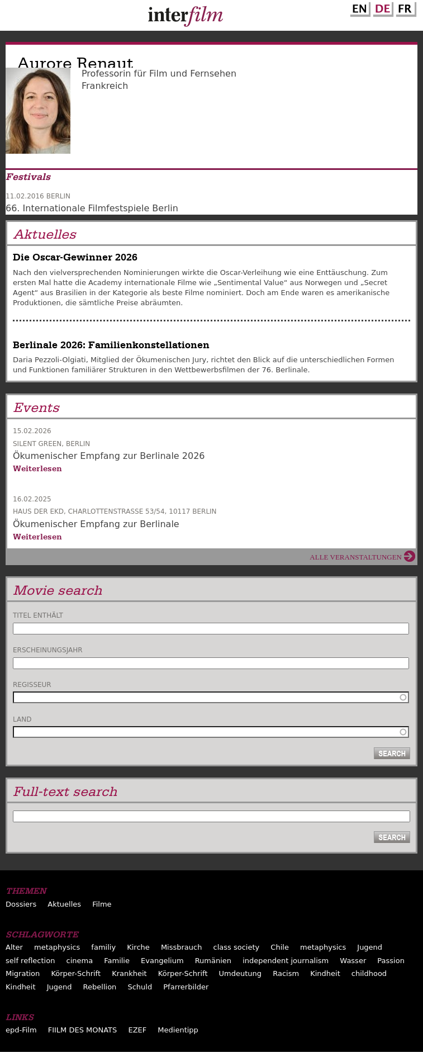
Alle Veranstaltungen (356, 557)
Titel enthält (38, 615)
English (359, 7)
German (382, 7)
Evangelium (162, 960)
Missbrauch (181, 947)
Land (22, 719)
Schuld (139, 987)
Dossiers (21, 904)
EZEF (137, 1030)
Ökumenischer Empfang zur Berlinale (96, 524)
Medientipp (178, 1030)
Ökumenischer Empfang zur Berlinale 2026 (109, 456)
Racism (286, 973)
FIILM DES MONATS (82, 1030)
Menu (14, 18)
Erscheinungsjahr (48, 650)
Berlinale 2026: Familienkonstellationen (111, 345)
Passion (391, 960)
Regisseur (32, 685)
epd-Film (21, 1030)
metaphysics (57, 947)
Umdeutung (240, 973)
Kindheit (325, 973)
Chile (279, 947)
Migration (23, 973)
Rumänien (213, 960)
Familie (117, 960)
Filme (101, 904)
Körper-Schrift (76, 973)
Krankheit (129, 973)
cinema (79, 960)
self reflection (30, 960)
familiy (103, 947)
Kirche (138, 947)
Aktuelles (64, 904)
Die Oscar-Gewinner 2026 (75, 257)
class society (236, 947)
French (405, 7)
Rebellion (100, 987)
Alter (14, 947)
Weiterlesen (37, 468)
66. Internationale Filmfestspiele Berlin (92, 208)
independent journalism (286, 960)
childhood (369, 973)
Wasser (353, 960)
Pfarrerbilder (185, 987)
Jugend (369, 947)
